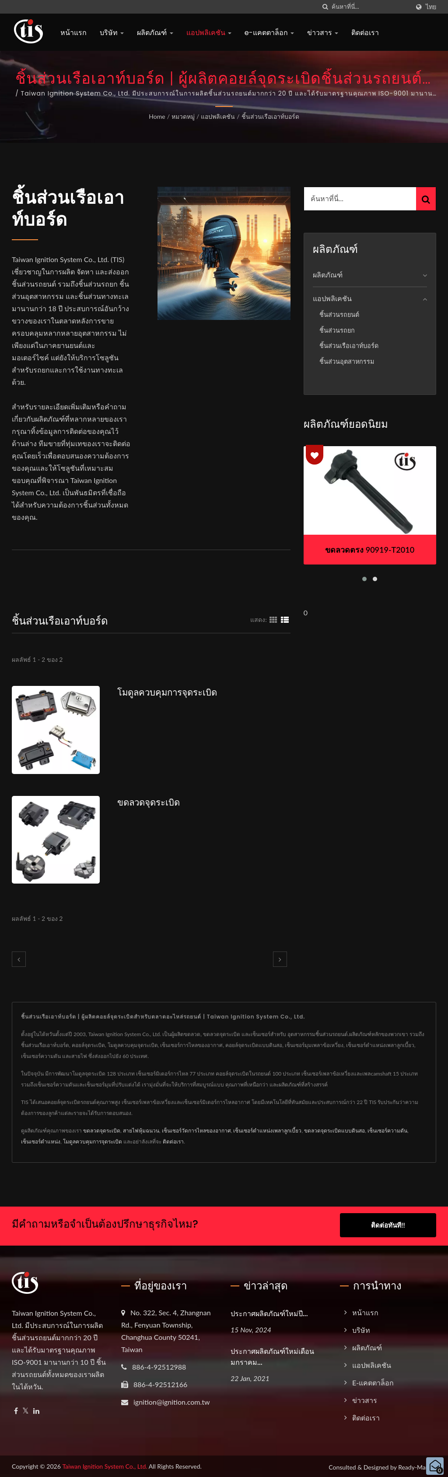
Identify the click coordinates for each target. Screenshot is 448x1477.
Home (157, 116)
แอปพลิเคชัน (208, 33)
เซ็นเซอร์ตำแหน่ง (40, 1141)
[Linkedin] (36, 1409)
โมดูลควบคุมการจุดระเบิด (169, 692)
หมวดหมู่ (183, 116)
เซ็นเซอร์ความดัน (387, 1130)
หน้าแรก (73, 33)
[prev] (19, 959)
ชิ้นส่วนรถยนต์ (339, 314)
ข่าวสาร (322, 33)
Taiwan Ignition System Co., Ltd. (104, 1464)
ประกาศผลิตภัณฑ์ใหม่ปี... (269, 1312)
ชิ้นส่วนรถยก (337, 330)
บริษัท (112, 33)
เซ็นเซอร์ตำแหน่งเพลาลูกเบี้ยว (267, 1130)
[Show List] (284, 619)
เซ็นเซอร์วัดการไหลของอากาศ (196, 1130)
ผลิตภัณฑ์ (155, 33)
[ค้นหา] (325, 7)
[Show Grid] (273, 619)
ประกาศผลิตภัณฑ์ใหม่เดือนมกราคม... (272, 1355)
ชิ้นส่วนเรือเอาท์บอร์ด (270, 116)
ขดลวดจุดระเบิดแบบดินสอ (334, 1130)
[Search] (371, 7)
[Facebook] (16, 1409)
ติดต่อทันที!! (388, 1225)
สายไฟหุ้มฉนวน (141, 1130)
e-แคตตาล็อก (269, 33)
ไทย (431, 7)
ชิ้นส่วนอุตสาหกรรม (346, 361)
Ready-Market (417, 1465)
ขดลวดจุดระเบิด (149, 802)
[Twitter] (25, 1409)
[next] (280, 959)
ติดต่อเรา (365, 33)
